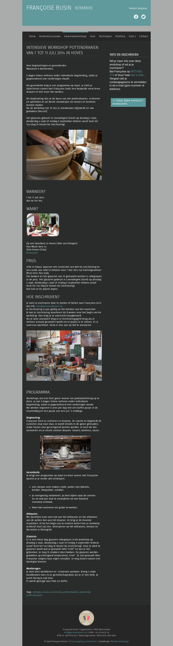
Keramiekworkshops (75, 36)
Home (32, 36)
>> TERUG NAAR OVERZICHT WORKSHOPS (128, 102)
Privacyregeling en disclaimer (83, 641)
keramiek (56, 592)
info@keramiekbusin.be (49, 306)
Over (92, 36)
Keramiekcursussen (50, 36)
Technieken (105, 36)
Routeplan (32, 253)
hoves (46, 592)
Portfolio (120, 36)
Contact (143, 36)
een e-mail (137, 75)
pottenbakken (70, 592)
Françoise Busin (48, 8)
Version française (138, 8)
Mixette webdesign (120, 641)
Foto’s (132, 36)
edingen (37, 592)
